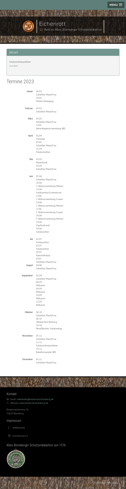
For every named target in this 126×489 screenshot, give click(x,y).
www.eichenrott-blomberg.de (33, 402)
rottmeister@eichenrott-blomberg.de (35, 399)
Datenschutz (20, 436)
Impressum (19, 427)
